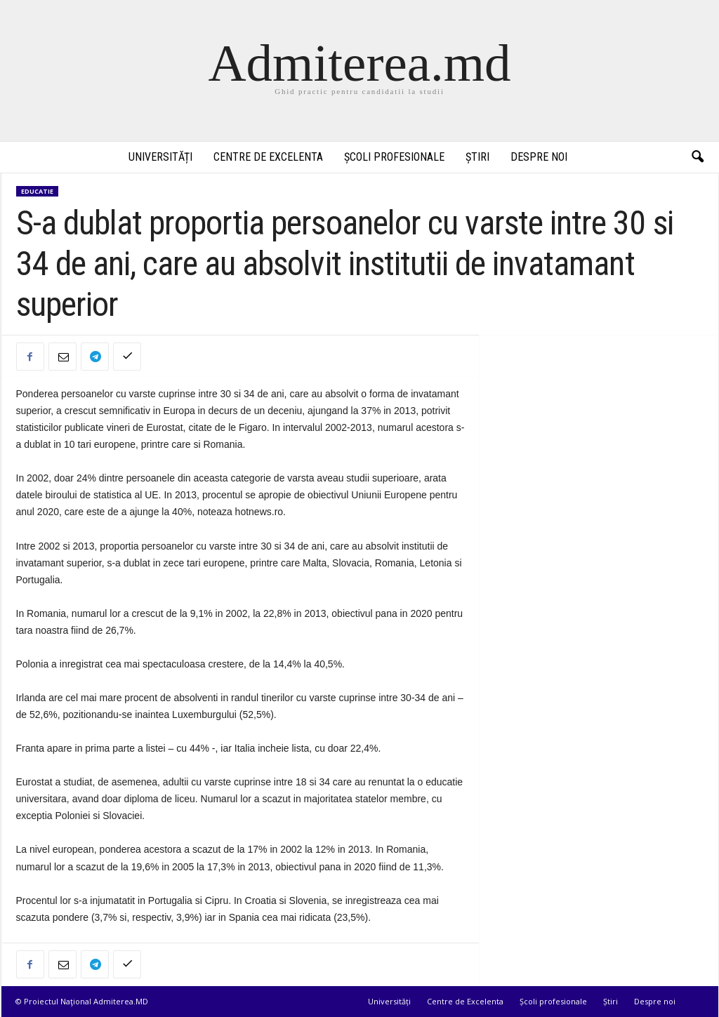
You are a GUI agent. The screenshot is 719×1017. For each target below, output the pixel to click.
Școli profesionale (394, 157)
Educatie (37, 191)
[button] (697, 157)
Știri (477, 157)
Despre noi (538, 157)
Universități (160, 157)
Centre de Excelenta (268, 157)
